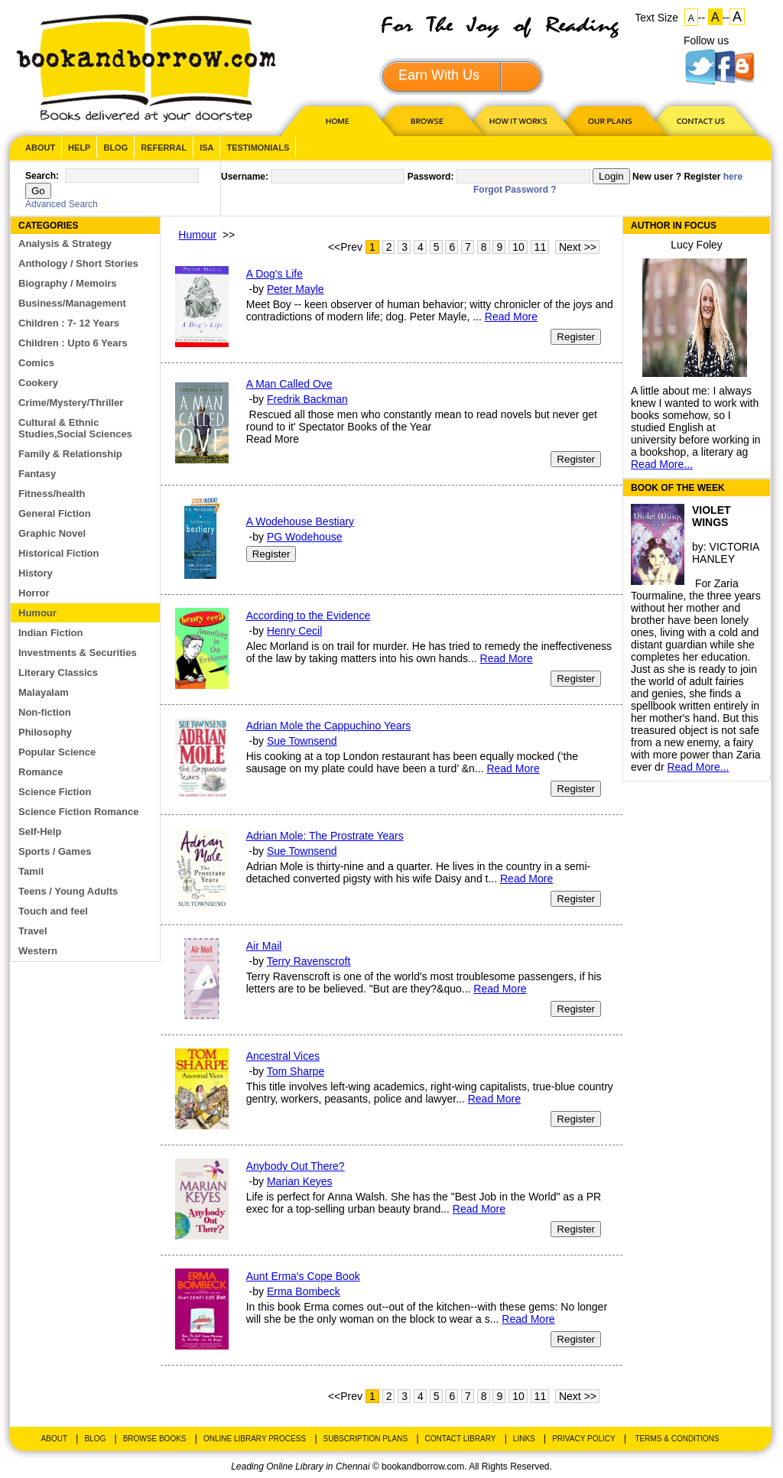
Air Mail (264, 946)
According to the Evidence (308, 615)
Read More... (662, 464)
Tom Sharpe (295, 1071)
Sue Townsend (302, 741)
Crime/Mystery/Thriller (70, 402)
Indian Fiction (50, 632)
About (40, 147)
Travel (32, 931)
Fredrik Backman (307, 399)
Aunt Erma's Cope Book (303, 1276)
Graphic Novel (52, 533)
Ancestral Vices (283, 1056)
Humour (37, 613)
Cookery (38, 382)
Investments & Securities (77, 652)
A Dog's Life (274, 274)
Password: (431, 176)
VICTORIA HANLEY (725, 553)
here (732, 176)
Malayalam (43, 692)
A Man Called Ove (289, 384)
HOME (334, 120)
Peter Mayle (295, 289)
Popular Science (57, 752)
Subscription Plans (365, 1438)
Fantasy (37, 473)
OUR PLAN (609, 120)
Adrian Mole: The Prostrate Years (325, 836)
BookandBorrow (145, 68)
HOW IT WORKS (517, 120)
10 (518, 247)
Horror (33, 593)
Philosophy (45, 732)
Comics (36, 363)
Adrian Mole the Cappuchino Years (328, 726)
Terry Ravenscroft (309, 961)
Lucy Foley (697, 245)
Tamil (31, 871)
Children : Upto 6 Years (73, 343)
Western (37, 951)
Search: (42, 176)
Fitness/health (51, 493)
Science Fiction (54, 791)
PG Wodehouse (305, 537)
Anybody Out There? (295, 1166)
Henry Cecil (294, 631)
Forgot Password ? (515, 189)
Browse (428, 120)
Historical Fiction (58, 553)
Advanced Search (61, 204)
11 (540, 247)
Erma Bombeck (303, 1291)
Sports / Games (54, 851)
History (35, 573)
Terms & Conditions (677, 1438)
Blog (115, 147)
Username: (244, 176)
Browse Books (155, 1438)
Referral (164, 147)
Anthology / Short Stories (78, 263)
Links (524, 1438)
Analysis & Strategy (65, 243)
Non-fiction (44, 712)
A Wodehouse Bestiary (300, 521)
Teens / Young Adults (68, 891)
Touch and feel (53, 911)
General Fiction (54, 513)
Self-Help (39, 831)
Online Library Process (254, 1438)
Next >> (577, 247)
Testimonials (257, 147)
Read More (511, 316)
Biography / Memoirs (67, 283)
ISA (206, 147)
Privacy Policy (583, 1438)
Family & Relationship (70, 454)
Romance (40, 772)
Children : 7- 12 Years (68, 323)
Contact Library (460, 1438)
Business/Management (72, 303)
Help (79, 147)
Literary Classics (58, 672)
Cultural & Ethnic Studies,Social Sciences (75, 428)
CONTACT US (699, 120)
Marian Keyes (300, 1181)
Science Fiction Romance (78, 811)
